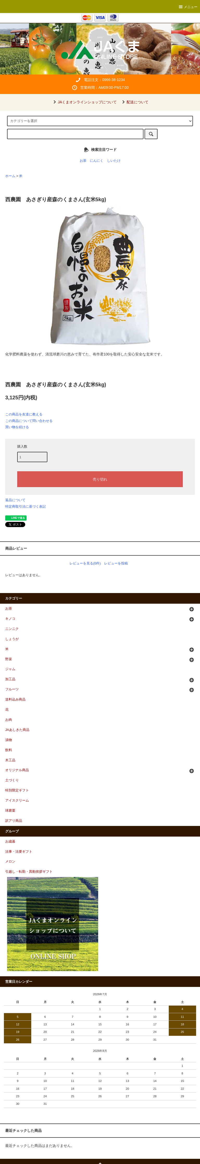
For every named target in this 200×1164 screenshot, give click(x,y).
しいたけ (114, 161)
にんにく (96, 161)
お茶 (83, 161)
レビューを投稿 (116, 563)
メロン (10, 861)
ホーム (10, 176)
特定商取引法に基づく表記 (25, 506)
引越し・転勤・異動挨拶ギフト (29, 871)
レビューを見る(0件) (85, 563)
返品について (15, 500)
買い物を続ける (17, 427)
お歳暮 (10, 841)
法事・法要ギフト (18, 851)
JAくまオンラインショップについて (84, 102)
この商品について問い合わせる (29, 421)
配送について (134, 102)
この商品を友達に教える (23, 414)
